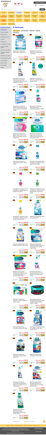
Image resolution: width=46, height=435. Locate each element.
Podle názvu (16, 32)
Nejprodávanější (24, 30)
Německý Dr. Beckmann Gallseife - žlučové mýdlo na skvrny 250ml (37, 80)
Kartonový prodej (34, 20)
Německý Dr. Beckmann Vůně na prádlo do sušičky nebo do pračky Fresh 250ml (37, 163)
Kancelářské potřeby (34, 16)
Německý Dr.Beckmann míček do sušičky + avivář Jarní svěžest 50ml (37, 328)
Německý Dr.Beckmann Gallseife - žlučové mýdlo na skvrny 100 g (20, 301)
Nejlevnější (32, 30)
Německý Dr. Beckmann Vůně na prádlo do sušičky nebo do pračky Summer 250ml (20, 218)
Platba (12, 425)
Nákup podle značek (27, 20)
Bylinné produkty (42, 16)
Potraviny (35, 12)
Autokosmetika (11, 23)
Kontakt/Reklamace (19, 425)
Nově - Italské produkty (19, 16)
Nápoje (42, 12)
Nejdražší (38, 30)
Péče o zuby (11, 19)
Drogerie (19, 12)
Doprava (8, 425)
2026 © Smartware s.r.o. (39, 428)
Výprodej (3, 23)
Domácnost (11, 12)
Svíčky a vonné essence (27, 16)
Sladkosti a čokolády (11, 16)
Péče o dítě (19, 19)
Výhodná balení (42, 19)
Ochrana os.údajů (36, 425)
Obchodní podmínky (28, 425)
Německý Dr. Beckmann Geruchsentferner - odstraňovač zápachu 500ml (37, 107)
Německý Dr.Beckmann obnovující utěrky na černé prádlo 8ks (19, 356)
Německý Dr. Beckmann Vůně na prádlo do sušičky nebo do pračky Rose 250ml (20, 190)
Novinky (3, 12)
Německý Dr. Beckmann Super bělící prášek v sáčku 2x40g (20, 163)
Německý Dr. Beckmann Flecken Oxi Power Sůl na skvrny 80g (36, 52)
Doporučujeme (16, 30)
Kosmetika (27, 12)
